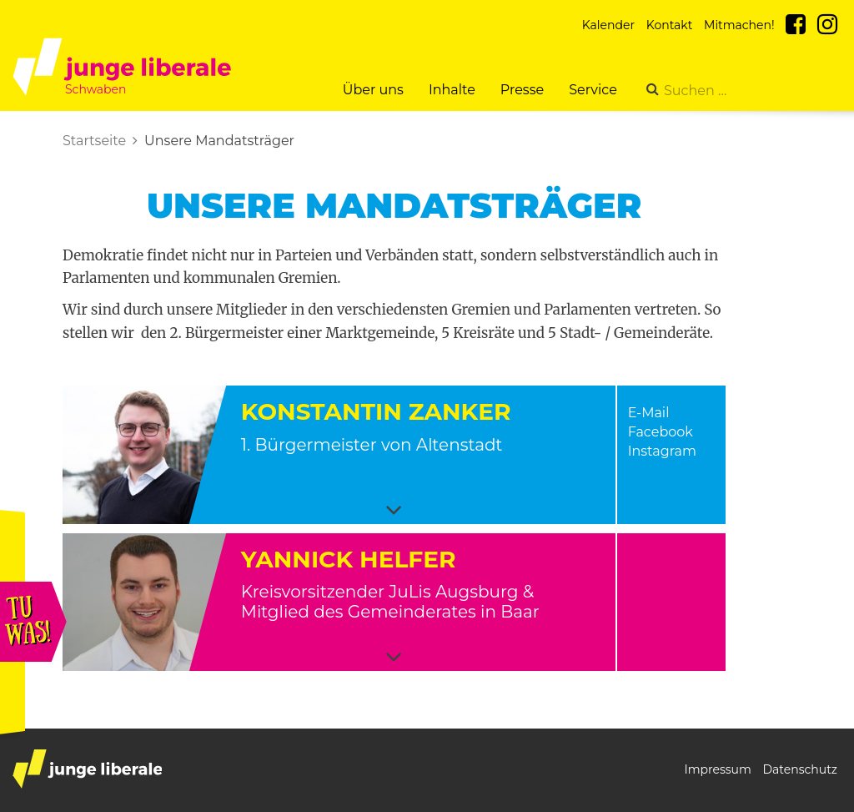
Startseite (94, 141)
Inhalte (452, 90)
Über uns (373, 90)
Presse (522, 90)
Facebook (660, 432)
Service (593, 90)
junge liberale (87, 769)
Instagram (662, 451)
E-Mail (649, 413)
